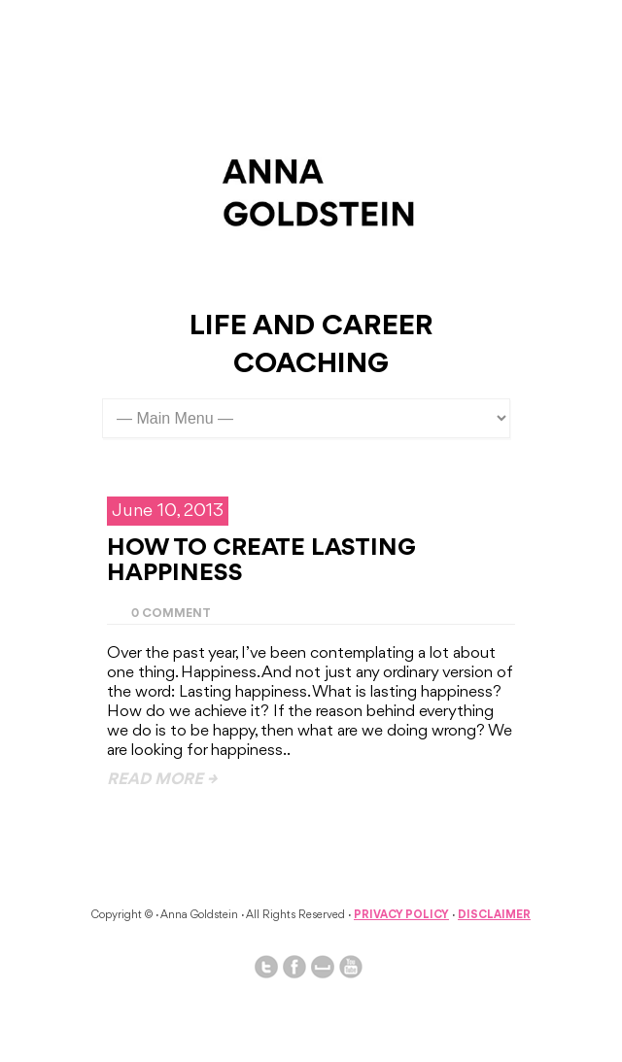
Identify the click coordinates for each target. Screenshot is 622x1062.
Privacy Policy (401, 915)
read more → (162, 779)
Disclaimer (494, 915)
